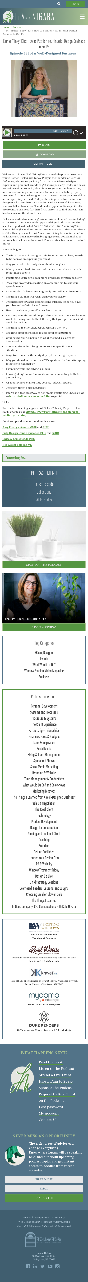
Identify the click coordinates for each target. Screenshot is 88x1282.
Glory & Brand (62, 1221)
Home (5, 27)
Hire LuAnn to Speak (56, 1081)
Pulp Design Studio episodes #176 (24, 432)
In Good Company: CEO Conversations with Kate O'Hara (44, 906)
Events (44, 658)
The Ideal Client (44, 809)
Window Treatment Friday (44, 869)
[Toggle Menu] (81, 17)
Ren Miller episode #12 (17, 444)
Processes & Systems (44, 718)
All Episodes (44, 499)
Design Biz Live (44, 875)
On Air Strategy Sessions (44, 882)
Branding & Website (44, 772)
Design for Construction (44, 827)
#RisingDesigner (44, 652)
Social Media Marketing (44, 766)
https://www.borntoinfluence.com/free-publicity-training (41, 413)
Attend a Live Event (55, 1075)
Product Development (44, 821)
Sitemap (26, 1217)
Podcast (18, 27)
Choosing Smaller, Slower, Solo (44, 894)
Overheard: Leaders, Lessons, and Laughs (44, 888)
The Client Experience (44, 724)
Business (44, 676)
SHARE (46, 144)
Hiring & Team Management (44, 754)
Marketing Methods (44, 790)
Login (75, 4)
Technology (44, 815)
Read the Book (51, 1062)
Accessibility (58, 1217)
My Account (49, 1113)
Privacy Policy (41, 1217)
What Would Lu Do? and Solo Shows (44, 784)
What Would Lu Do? (44, 664)
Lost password (51, 1107)
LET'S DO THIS (44, 1198)
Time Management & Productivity (44, 778)
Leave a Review (44, 627)
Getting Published (44, 851)
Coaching (44, 839)
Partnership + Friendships (44, 730)
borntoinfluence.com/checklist (29, 396)
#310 (55, 432)
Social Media (44, 748)
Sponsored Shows (44, 760)
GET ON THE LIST (43, 163)
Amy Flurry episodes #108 (19, 427)
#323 (45, 427)
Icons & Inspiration (44, 742)
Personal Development (44, 705)
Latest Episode (44, 483)
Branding (44, 845)
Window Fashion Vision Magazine (44, 670)
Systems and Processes (44, 712)
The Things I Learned (44, 900)
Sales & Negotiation (44, 803)
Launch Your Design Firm (44, 857)
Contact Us (48, 1119)
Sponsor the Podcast (44, 564)
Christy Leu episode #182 (18, 438)
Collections (44, 491)
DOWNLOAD (46, 154)
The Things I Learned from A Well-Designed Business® (44, 797)
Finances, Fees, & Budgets (44, 736)
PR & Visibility (44, 863)
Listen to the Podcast (56, 1068)
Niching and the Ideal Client (44, 833)
